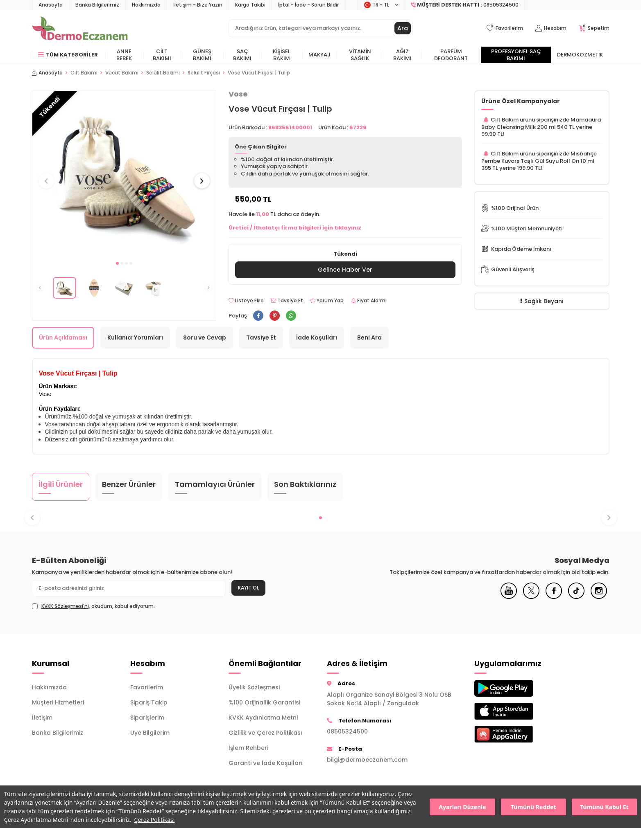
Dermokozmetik (580, 55)
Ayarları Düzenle (462, 807)
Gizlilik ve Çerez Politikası (265, 733)
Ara (402, 28)
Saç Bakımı (242, 54)
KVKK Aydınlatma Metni (263, 717)
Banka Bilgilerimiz (97, 4)
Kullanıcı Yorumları (135, 337)
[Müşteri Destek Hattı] (465, 5)
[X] (531, 597)
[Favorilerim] (505, 28)
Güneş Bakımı (202, 54)
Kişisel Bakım (281, 54)
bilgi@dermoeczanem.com (367, 760)
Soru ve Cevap (204, 337)
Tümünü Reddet (533, 807)
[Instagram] (599, 597)
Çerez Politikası (154, 820)
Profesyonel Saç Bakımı (516, 54)
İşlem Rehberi (248, 748)
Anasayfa (51, 4)
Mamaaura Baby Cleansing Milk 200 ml (541, 123)
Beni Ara (369, 337)
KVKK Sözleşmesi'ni (65, 606)
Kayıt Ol (248, 587)
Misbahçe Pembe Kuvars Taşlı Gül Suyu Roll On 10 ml (539, 157)
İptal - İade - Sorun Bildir (308, 4)
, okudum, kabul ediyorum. (93, 606)
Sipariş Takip (149, 702)
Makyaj (319, 55)
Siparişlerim (147, 717)
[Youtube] (509, 597)
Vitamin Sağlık (360, 54)
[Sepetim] (594, 28)
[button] (117, 263)
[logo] (80, 28)
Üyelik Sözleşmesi (254, 687)
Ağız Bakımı (402, 54)
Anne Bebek (124, 54)
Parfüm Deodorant (451, 54)
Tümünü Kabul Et (604, 807)
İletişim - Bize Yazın (197, 4)
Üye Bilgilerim (150, 733)
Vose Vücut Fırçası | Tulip (259, 73)
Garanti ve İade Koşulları (266, 763)
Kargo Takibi (250, 4)
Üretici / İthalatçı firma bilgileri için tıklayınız (295, 228)
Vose (238, 94)
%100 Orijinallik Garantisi (264, 702)
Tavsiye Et (287, 300)
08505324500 (347, 731)
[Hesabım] (550, 28)
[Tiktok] (576, 597)
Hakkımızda (146, 4)
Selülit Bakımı (163, 73)
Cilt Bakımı (162, 54)
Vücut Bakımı (121, 73)
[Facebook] (554, 597)
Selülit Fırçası (204, 73)
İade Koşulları (316, 337)
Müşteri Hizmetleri (58, 702)
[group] (124, 173)
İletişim (42, 717)
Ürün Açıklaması (63, 337)
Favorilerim (146, 687)
